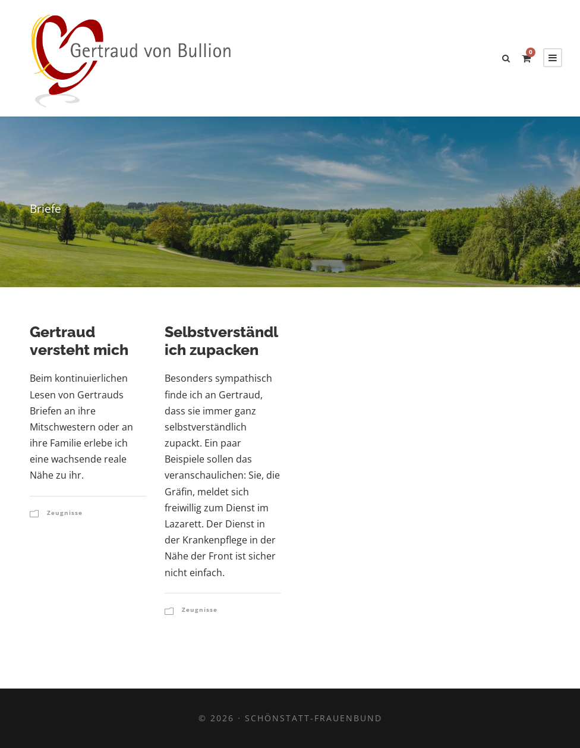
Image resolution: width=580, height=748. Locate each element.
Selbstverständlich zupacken (221, 341)
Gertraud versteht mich (79, 341)
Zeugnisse (65, 512)
